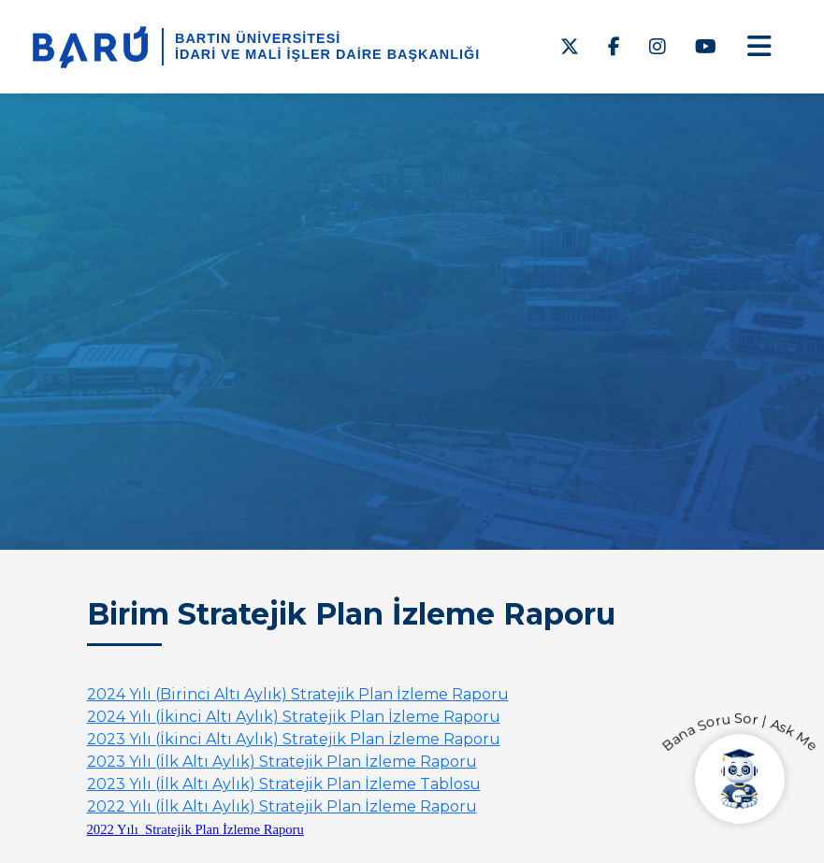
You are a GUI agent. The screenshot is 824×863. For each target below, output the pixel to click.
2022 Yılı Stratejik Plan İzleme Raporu (195, 829)
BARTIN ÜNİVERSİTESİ (257, 38)
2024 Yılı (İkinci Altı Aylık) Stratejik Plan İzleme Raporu (293, 717)
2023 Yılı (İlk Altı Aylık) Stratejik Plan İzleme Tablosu (284, 784)
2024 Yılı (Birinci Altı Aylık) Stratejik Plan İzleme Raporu (298, 694)
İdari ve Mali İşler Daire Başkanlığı (327, 54)
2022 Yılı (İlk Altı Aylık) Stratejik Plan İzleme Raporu (282, 806)
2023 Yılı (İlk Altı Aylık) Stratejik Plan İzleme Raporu (282, 761)
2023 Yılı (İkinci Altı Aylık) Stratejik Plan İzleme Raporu (293, 739)
